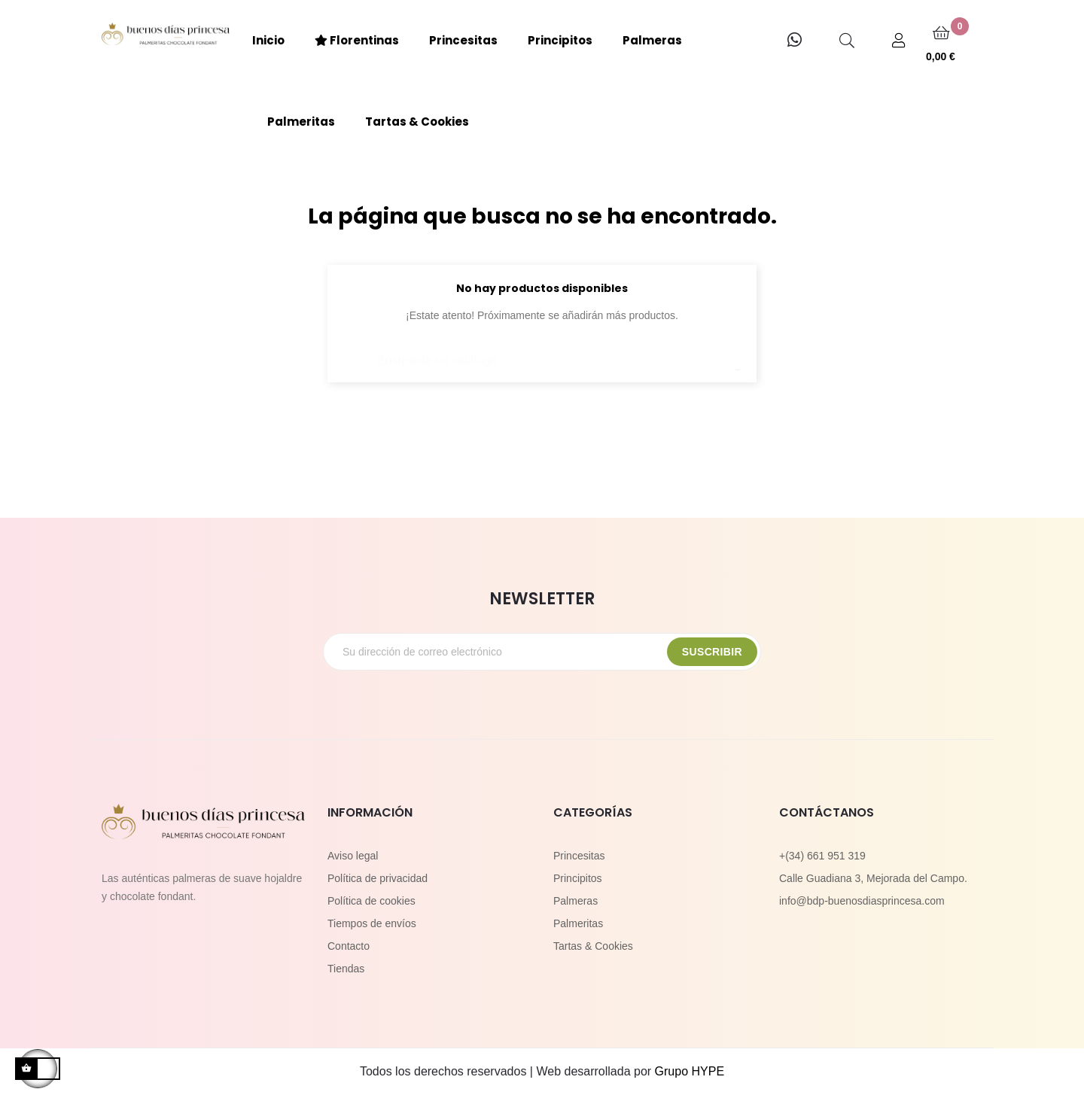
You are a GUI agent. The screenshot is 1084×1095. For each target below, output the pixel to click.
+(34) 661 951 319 (822, 856)
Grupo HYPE (689, 1071)
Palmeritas (578, 923)
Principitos (577, 878)
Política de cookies (371, 901)
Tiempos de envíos (371, 923)
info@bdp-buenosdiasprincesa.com (862, 901)
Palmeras (575, 901)
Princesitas (578, 856)
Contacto (348, 946)
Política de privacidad (377, 878)
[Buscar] (542, 353)
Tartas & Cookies (593, 946)
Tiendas (345, 969)
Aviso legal (352, 856)
